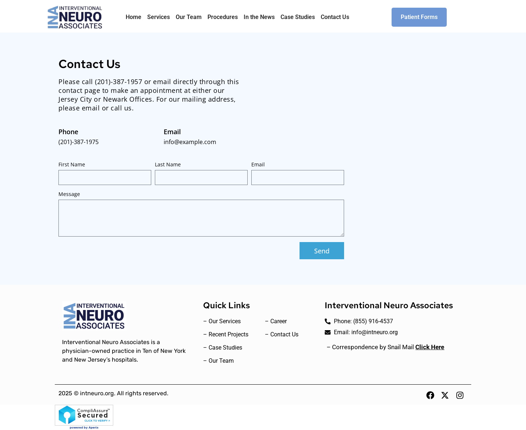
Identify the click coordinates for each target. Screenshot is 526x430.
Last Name (168, 164)
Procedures (222, 17)
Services (158, 17)
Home (133, 17)
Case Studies (298, 17)
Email (258, 164)
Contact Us (335, 17)
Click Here (429, 347)
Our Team (189, 17)
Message (69, 194)
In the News (259, 17)
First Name (71, 164)
